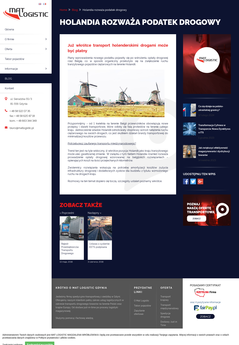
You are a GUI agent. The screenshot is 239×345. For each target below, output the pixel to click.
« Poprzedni (67, 212)
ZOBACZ (205, 316)
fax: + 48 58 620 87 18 (22, 115)
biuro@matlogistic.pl (22, 128)
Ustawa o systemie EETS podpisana (99, 245)
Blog (8, 78)
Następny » (94, 212)
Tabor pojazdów (14, 59)
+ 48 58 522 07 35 (20, 111)
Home (63, 9)
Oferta (26, 49)
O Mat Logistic (141, 300)
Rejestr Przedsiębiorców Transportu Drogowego (70, 248)
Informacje (26, 68)
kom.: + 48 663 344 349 (23, 120)
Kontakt (9, 88)
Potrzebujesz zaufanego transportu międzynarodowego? (102, 143)
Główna (9, 29)
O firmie (26, 39)
